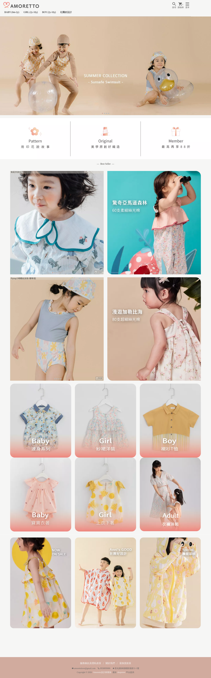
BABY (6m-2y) (11, 12)
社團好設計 (66, 12)
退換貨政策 (125, 663)
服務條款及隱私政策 (90, 663)
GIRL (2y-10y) (30, 12)
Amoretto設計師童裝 (102, 672)
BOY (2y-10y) (49, 12)
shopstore (121, 672)
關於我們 (110, 663)
